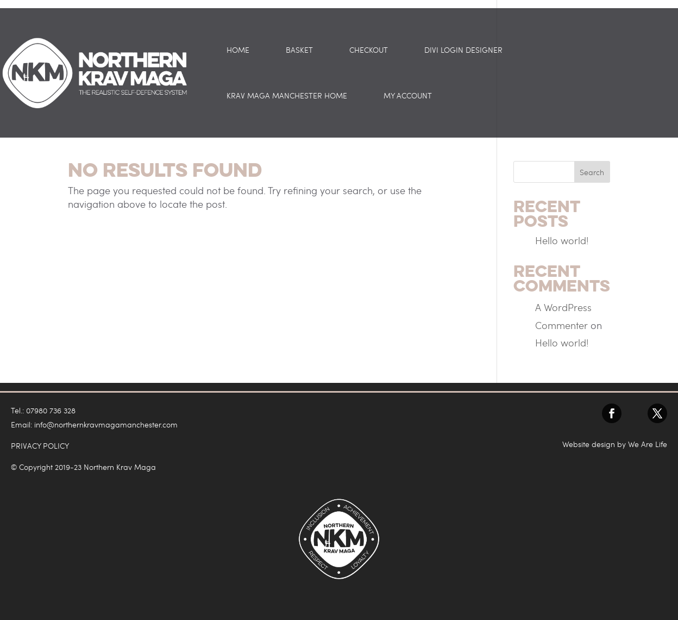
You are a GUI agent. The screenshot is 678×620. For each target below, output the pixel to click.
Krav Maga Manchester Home (287, 96)
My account (408, 96)
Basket (299, 50)
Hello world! (562, 240)
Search (592, 172)
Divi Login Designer (463, 50)
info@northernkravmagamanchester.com (106, 424)
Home (238, 50)
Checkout (368, 50)
